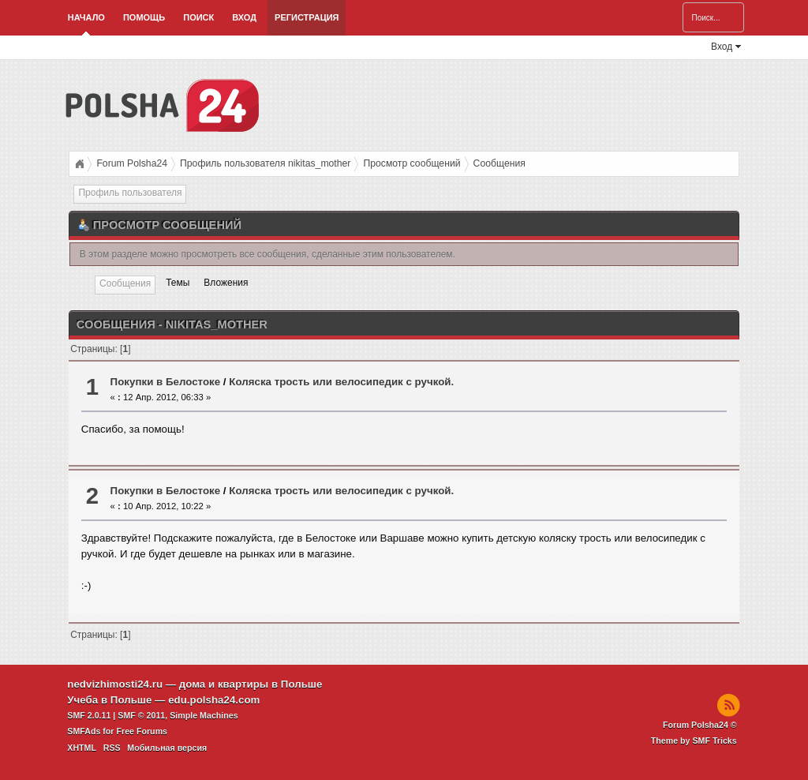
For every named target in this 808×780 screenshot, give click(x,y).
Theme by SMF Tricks (694, 740)
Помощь (144, 17)
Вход (244, 17)
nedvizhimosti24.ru (115, 684)
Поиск (198, 17)
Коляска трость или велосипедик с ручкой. (341, 382)
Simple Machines (204, 715)
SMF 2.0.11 (88, 715)
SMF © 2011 (141, 715)
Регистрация (307, 17)
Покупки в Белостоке (165, 382)
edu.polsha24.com (214, 700)
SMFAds (83, 731)
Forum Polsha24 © (700, 724)
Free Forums (141, 731)
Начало (86, 17)
